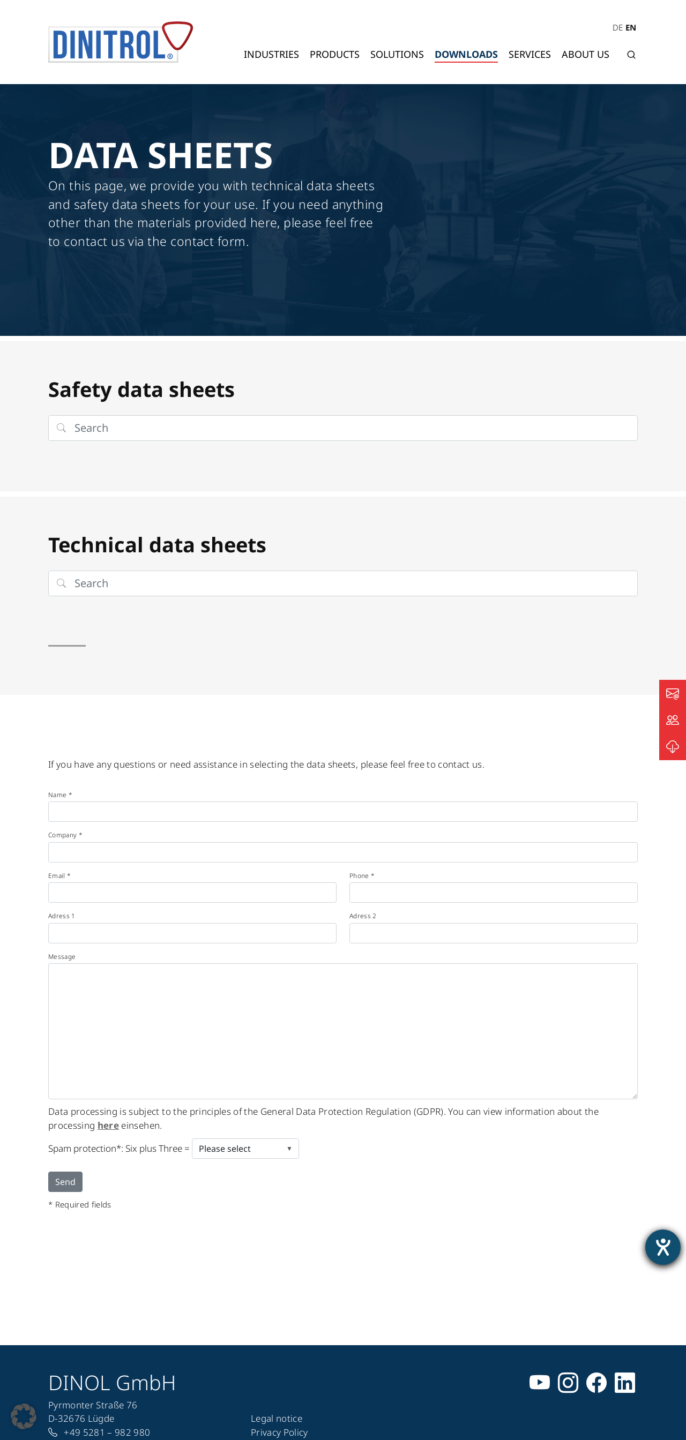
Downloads (466, 54)
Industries (271, 54)
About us (585, 54)
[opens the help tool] (663, 1247)
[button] (23, 1416)
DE (618, 27)
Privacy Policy (279, 1432)
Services (530, 54)
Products (335, 54)
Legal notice (276, 1418)
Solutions (397, 54)
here (108, 1125)
